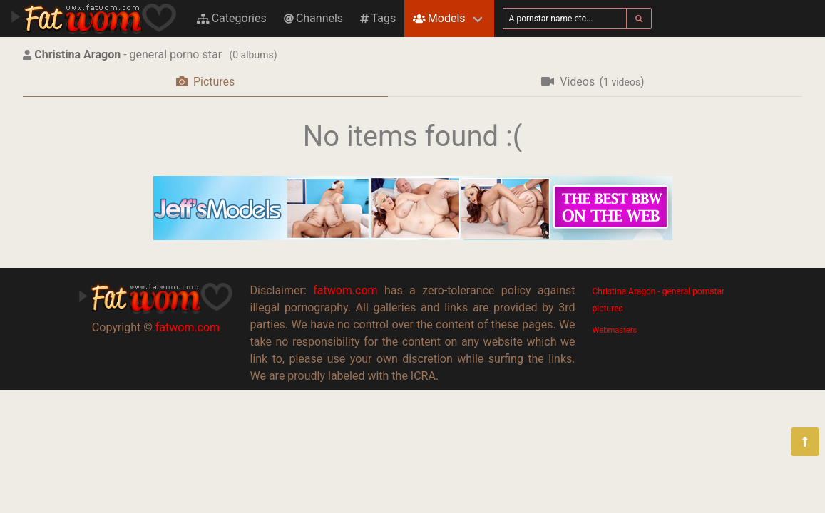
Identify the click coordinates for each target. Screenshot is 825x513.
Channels (313, 18)
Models (439, 18)
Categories (232, 18)
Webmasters (615, 330)
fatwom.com (187, 327)
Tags (378, 18)
